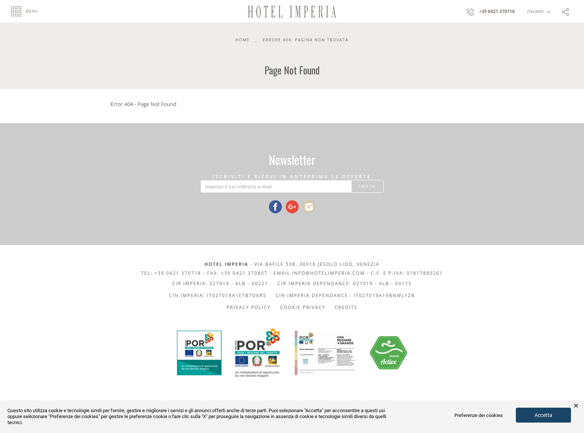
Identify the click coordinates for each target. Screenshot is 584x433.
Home (242, 39)
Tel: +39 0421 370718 (171, 273)
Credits (346, 307)
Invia (367, 186)
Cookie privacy (303, 307)
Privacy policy (248, 307)
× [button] (576, 406)
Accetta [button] (543, 415)
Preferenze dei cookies (478, 415)
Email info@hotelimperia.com (319, 273)
